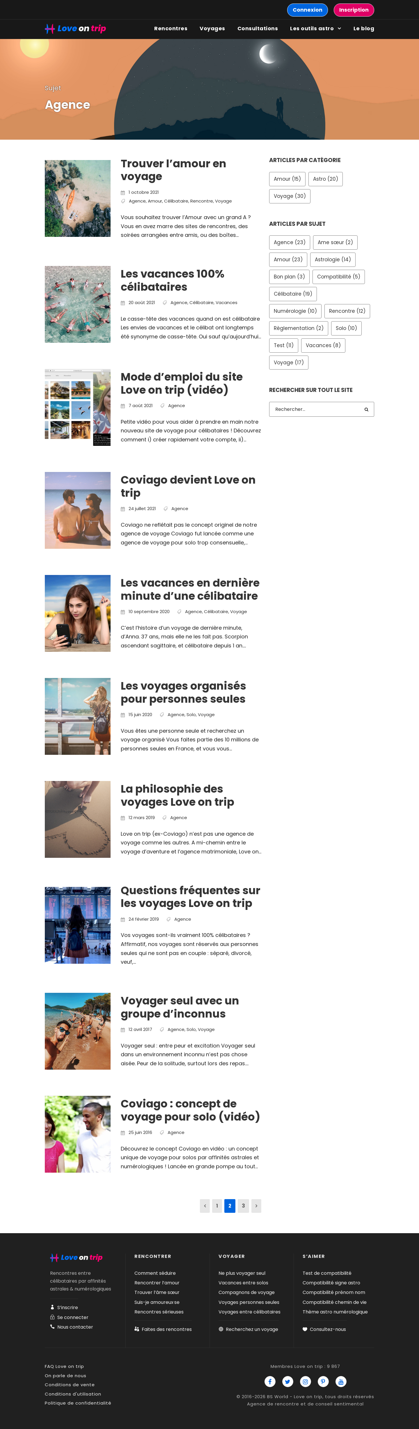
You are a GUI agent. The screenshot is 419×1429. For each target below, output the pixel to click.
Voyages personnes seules (249, 1302)
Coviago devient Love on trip (188, 486)
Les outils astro (312, 28)
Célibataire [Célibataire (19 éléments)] (293, 293)
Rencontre (201, 201)
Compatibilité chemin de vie (335, 1302)
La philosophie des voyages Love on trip (177, 795)
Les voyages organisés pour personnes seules (183, 692)
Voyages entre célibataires (249, 1312)
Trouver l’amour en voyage (173, 170)
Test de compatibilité (327, 1273)
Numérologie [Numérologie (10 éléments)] (295, 311)
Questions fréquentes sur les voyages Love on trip (190, 897)
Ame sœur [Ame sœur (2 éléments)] (335, 242)
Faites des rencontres (163, 1329)
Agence (137, 201)
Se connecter (69, 1317)
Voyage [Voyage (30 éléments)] (290, 196)
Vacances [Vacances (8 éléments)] (323, 345)
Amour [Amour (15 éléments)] (287, 178)
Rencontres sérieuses (159, 1312)
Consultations (257, 28)
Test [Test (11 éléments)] (284, 345)
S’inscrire (64, 1307)
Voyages (212, 28)
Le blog (364, 28)
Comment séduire (155, 1273)
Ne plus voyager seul (242, 1273)
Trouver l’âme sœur (157, 1292)
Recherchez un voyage (248, 1329)
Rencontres (170, 28)
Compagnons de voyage (247, 1292)
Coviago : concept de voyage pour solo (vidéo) (190, 1110)
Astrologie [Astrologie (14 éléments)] (333, 259)
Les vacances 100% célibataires (172, 280)
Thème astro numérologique (335, 1312)
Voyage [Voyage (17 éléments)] (289, 362)
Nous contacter (71, 1327)
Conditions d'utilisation (73, 1394)
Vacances (226, 302)
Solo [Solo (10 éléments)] (346, 328)
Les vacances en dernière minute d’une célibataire (190, 589)
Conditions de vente (70, 1385)
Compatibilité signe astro (331, 1282)
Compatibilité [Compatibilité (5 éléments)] (338, 276)
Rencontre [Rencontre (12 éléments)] (347, 311)
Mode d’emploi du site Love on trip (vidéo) (182, 383)
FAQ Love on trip (64, 1366)
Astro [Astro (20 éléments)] (325, 178)
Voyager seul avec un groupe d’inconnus (180, 1007)
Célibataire (176, 201)
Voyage (223, 201)
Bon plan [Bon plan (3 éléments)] (289, 276)
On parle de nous (65, 1376)
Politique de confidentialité (78, 1403)
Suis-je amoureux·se (157, 1302)
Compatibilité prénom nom (334, 1292)
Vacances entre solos (243, 1282)
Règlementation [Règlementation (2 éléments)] (299, 328)
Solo (191, 714)
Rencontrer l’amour (157, 1282)
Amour (155, 201)
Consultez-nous (324, 1329)
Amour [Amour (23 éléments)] (288, 259)
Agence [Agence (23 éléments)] (290, 242)
